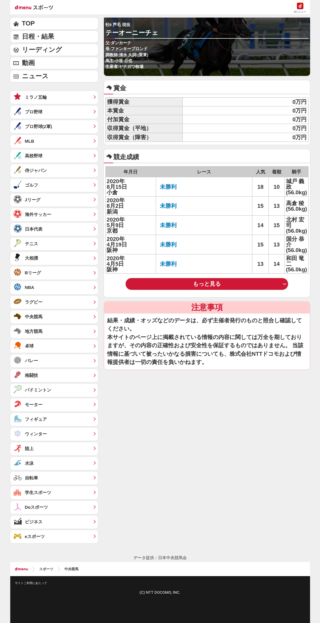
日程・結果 (38, 36)
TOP (28, 23)
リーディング (42, 49)
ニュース (35, 76)
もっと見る (207, 284)
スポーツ (46, 569)
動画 (28, 63)
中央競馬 (71, 569)
